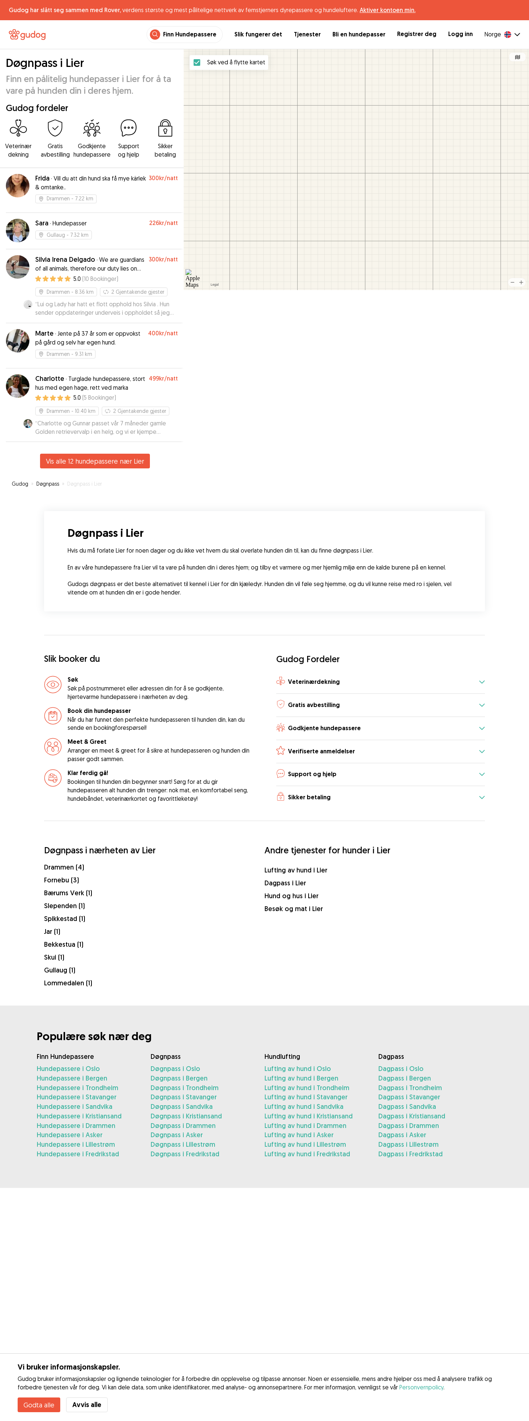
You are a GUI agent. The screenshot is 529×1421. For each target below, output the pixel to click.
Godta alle (39, 1405)
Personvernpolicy (421, 1387)
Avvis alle (86, 1404)
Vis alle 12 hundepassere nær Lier (95, 461)
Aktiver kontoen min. (387, 10)
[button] (380, 682)
